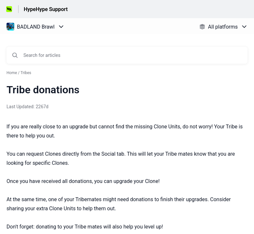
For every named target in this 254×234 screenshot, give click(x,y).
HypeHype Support (46, 9)
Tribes (25, 73)
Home (12, 73)
